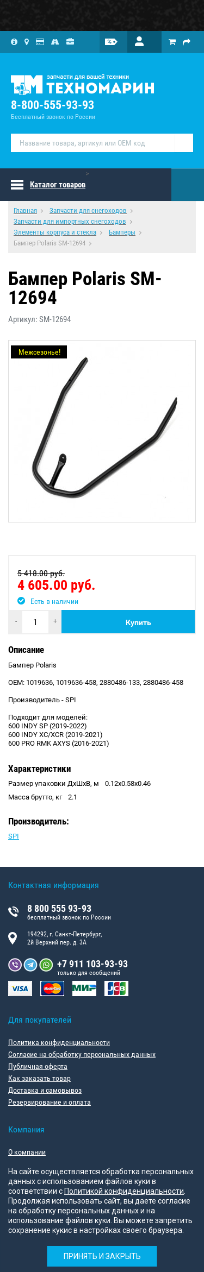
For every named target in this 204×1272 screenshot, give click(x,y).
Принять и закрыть (102, 1256)
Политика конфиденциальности (59, 1042)
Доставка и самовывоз (45, 1090)
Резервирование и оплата (49, 1102)
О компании (27, 1152)
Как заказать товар (39, 1078)
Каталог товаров (57, 185)
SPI (13, 836)
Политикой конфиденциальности (124, 1191)
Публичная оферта (37, 1066)
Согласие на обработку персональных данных (82, 1054)
